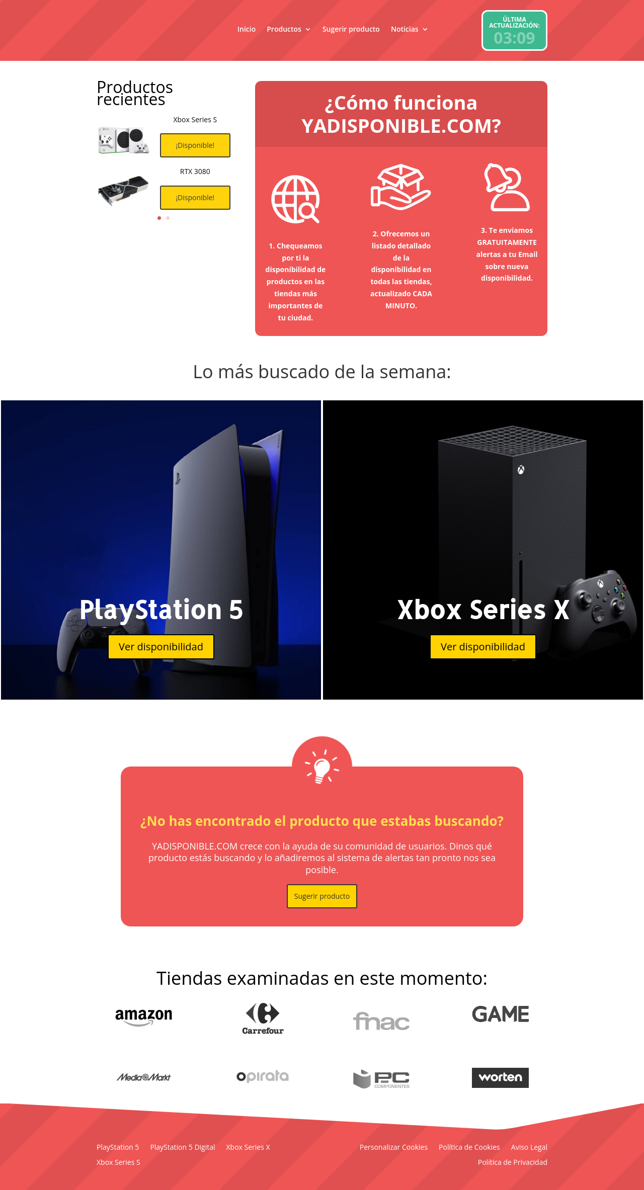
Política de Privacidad (512, 1163)
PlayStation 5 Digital (182, 1148)
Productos (284, 29)
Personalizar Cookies (394, 1148)
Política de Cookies (469, 1148)
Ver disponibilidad (161, 646)
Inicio (246, 29)
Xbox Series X (248, 1148)
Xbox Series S (118, 1163)
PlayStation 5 (118, 1148)
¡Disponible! (195, 150)
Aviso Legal (529, 1148)
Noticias (405, 29)
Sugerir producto (351, 29)
